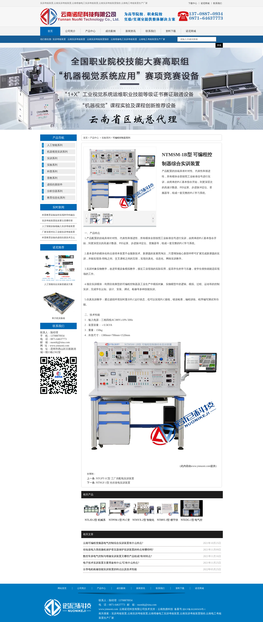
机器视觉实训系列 (57, 151)
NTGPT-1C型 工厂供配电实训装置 (115, 478)
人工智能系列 (54, 145)
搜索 (219, 45)
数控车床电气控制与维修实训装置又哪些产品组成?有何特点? (117, 556)
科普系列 (52, 171)
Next (153, 215)
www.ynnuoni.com (59, 345)
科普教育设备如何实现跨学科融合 (58, 215)
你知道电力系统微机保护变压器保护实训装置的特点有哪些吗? (118, 549)
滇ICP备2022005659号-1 (194, 609)
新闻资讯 (130, 31)
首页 (50, 31)
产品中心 (90, 31)
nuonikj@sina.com (60, 342)
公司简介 (70, 31)
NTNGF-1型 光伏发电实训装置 (113, 482)
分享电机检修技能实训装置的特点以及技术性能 (110, 569)
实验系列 (52, 164)
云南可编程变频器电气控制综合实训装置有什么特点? (113, 543)
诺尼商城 (191, 31)
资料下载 (171, 31)
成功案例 (110, 31)
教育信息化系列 (56, 197)
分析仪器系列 (54, 191)
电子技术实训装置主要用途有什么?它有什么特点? (111, 562)
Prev (86, 215)
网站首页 (62, 588)
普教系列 (52, 178)
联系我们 (151, 31)
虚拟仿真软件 (54, 184)
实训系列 (52, 158)
